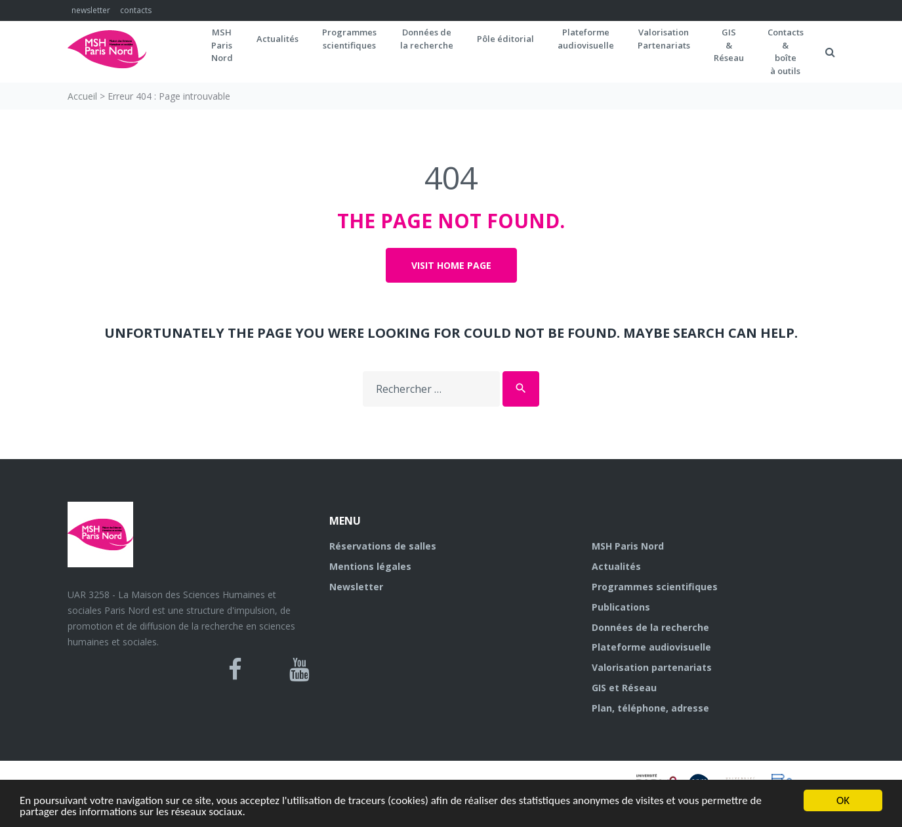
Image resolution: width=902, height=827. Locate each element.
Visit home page (451, 265)
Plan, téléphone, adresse (650, 708)
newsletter (91, 10)
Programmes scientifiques (349, 38)
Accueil (82, 96)
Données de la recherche (650, 627)
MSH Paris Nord (628, 546)
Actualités (277, 39)
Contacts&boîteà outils (786, 51)
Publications (621, 607)
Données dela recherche (426, 38)
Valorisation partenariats (652, 667)
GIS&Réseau (729, 45)
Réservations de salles (382, 546)
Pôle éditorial (505, 39)
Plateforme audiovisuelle (651, 647)
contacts (136, 10)
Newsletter (356, 586)
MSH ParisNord (222, 45)
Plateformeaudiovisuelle (586, 38)
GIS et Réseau (624, 687)
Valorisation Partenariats (664, 38)
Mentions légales (370, 566)
